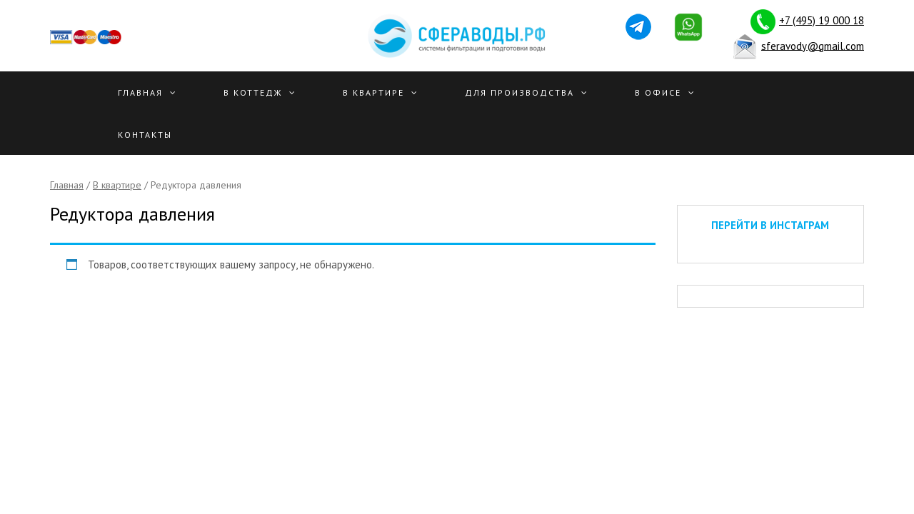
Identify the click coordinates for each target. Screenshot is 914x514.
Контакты (145, 134)
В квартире (373, 92)
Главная (140, 92)
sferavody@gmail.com (812, 45)
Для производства (519, 92)
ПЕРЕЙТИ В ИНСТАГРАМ (770, 225)
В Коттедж (253, 92)
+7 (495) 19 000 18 (821, 20)
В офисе (658, 92)
